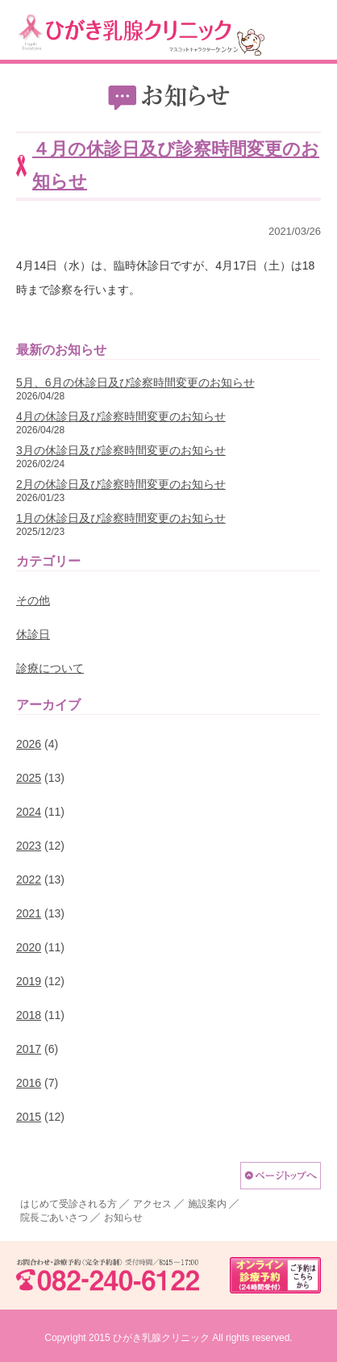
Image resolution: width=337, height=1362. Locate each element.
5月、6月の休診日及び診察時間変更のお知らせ (135, 382)
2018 (28, 1015)
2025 (28, 777)
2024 (28, 811)
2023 (28, 845)
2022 (28, 879)
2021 (28, 913)
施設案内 (207, 1204)
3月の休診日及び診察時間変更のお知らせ (121, 450)
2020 (28, 947)
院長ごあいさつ (54, 1217)
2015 (28, 1116)
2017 (28, 1048)
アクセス (152, 1204)
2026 (28, 743)
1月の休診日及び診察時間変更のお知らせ (121, 518)
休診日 (33, 634)
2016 (28, 1082)
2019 (28, 981)
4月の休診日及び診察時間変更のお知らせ (121, 416)
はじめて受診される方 (68, 1204)
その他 (33, 600)
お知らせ (123, 1217)
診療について (50, 668)
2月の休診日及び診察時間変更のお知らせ (121, 484)
